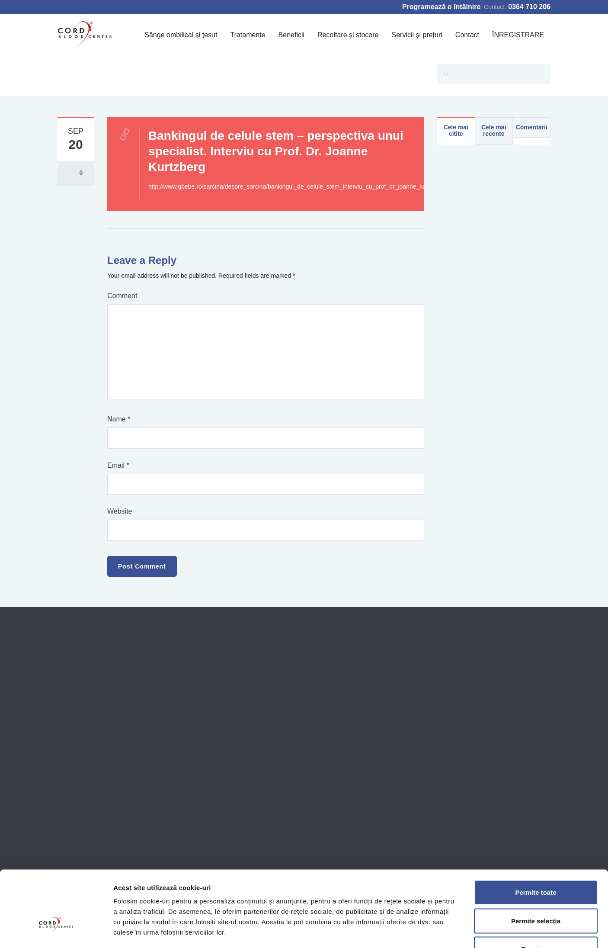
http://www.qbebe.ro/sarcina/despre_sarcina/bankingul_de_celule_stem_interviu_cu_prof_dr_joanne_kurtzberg (296, 186)
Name (118, 419)
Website (119, 511)
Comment (122, 295)
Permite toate (535, 834)
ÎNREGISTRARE (518, 35)
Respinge (535, 891)
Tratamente (247, 35)
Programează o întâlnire (441, 6)
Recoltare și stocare (347, 35)
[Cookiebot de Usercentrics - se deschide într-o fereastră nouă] (56, 931)
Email (118, 465)
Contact (467, 35)
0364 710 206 (529, 6)
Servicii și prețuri (416, 35)
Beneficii (291, 35)
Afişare (432, 931)
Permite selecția (535, 863)
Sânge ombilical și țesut (180, 35)
